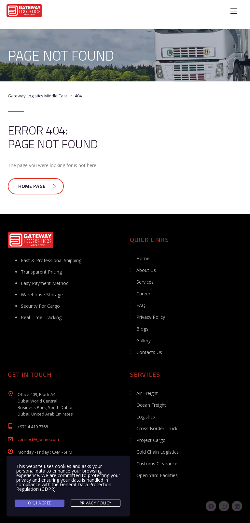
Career (143, 293)
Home (142, 258)
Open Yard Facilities (157, 475)
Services (145, 282)
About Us (146, 270)
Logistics (145, 417)
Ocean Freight (151, 405)
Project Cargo (151, 440)
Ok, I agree (39, 503)
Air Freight (147, 393)
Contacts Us (149, 352)
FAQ (141, 305)
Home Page (37, 186)
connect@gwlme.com (38, 439)
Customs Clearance (156, 463)
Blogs (142, 329)
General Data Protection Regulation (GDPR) (63, 486)
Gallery (143, 340)
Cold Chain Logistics (157, 452)
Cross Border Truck (156, 428)
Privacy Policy (150, 317)
